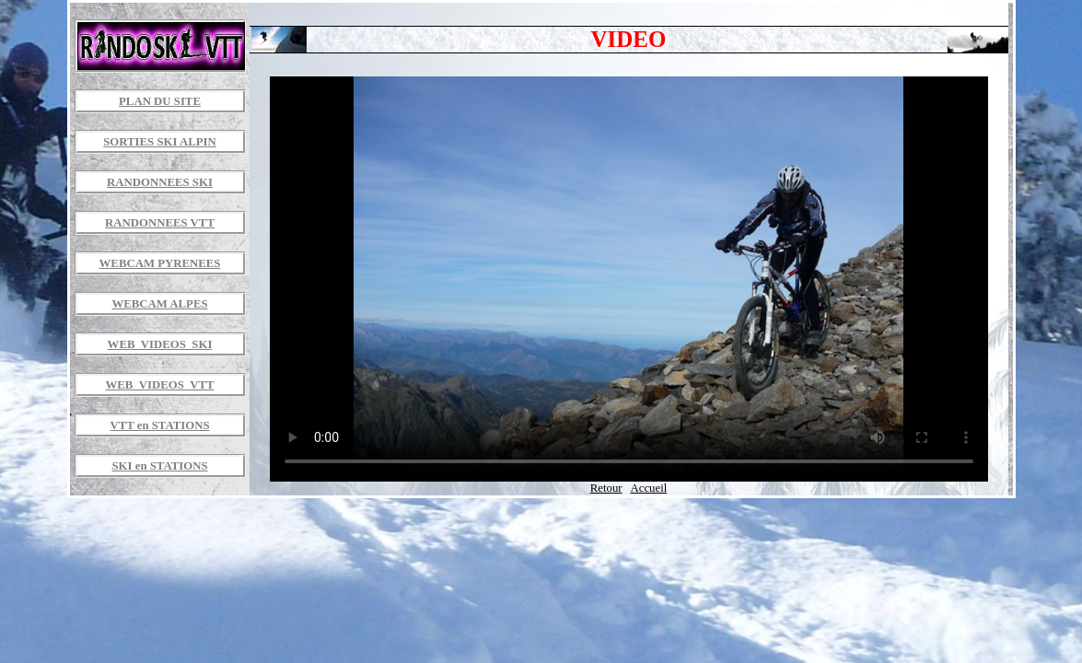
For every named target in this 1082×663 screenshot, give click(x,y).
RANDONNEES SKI (160, 182)
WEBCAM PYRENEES (160, 263)
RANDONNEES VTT (160, 222)
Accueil (648, 488)
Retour (606, 488)
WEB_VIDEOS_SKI (160, 344)
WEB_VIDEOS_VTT (159, 384)
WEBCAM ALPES (159, 303)
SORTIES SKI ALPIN (159, 141)
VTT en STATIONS (159, 425)
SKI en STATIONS (159, 465)
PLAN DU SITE (160, 101)
